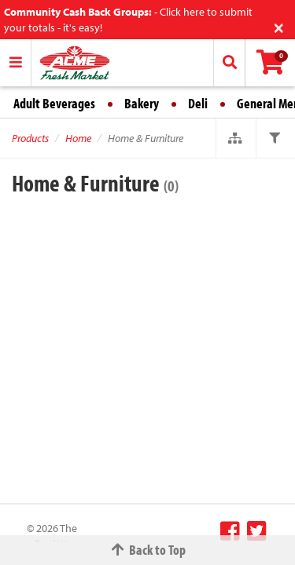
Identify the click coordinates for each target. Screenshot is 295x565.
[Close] (279, 26)
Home (78, 138)
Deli (198, 103)
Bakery (141, 103)
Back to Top (147, 550)
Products (30, 138)
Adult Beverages (54, 103)
